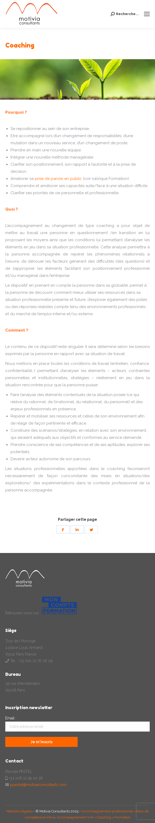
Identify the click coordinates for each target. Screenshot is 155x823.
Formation (122, 817)
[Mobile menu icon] (147, 14)
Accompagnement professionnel (107, 811)
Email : (10, 718)
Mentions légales (19, 811)
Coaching (104, 817)
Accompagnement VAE (75, 817)
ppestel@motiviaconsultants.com (38, 785)
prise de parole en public (58, 178)
